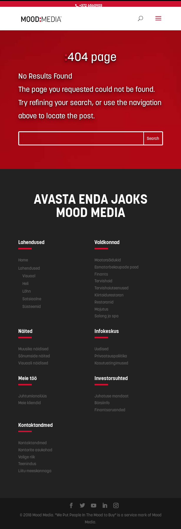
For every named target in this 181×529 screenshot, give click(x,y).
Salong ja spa (106, 315)
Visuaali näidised (33, 362)
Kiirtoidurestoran (109, 294)
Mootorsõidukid (107, 259)
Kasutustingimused (111, 362)
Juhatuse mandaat (111, 394)
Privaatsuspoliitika (110, 355)
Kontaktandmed (32, 442)
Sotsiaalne (31, 297)
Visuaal (28, 274)
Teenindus (27, 462)
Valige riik (26, 455)
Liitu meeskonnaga (35, 469)
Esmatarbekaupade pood (116, 266)
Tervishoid (103, 280)
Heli (25, 282)
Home (23, 259)
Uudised (101, 348)
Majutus (101, 308)
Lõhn (26, 290)
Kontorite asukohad (35, 449)
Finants (101, 273)
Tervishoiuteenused (111, 287)
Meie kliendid (29, 401)
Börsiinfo (101, 401)
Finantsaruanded (109, 409)
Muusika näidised (33, 348)
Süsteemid (31, 305)
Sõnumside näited (34, 355)
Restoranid (104, 301)
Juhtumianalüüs (32, 394)
